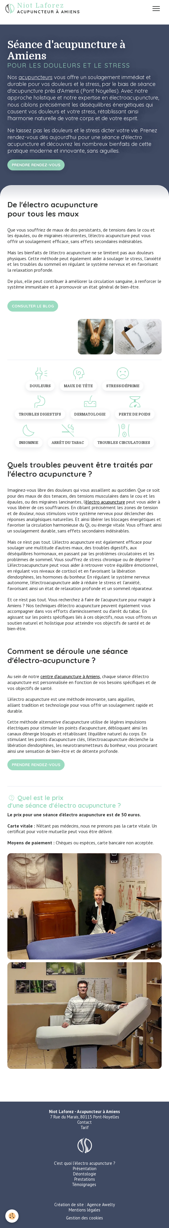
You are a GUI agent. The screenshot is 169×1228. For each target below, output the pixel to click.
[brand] (42, 8)
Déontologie (84, 1174)
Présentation (84, 1168)
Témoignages (84, 1184)
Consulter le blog (33, 305)
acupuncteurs (35, 77)
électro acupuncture (105, 502)
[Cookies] (12, 1216)
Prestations (84, 1179)
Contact (84, 1122)
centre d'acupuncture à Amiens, (70, 676)
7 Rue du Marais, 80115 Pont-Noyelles (84, 1117)
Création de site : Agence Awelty (84, 1204)
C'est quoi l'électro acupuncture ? (84, 1163)
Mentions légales (84, 1210)
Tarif (85, 1127)
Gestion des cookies (84, 1218)
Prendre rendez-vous (36, 164)
